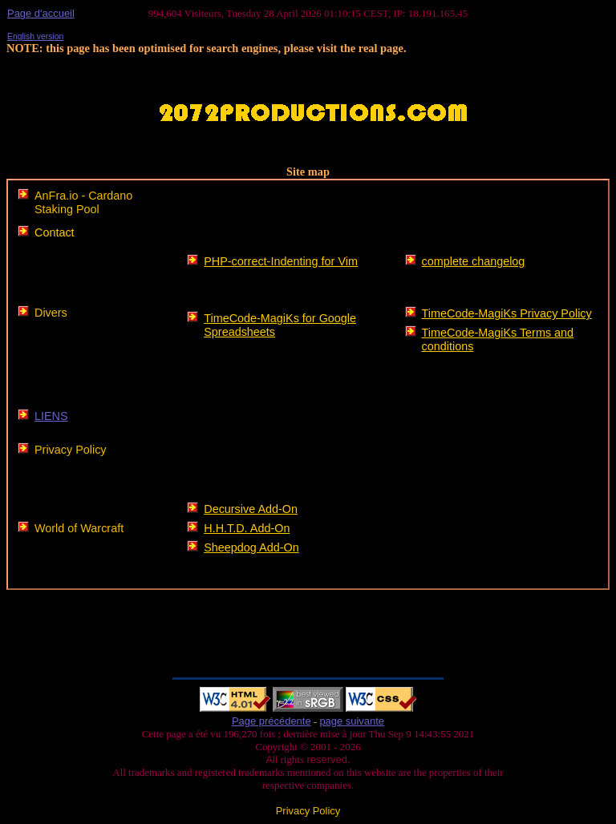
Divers (50, 312)
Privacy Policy (70, 449)
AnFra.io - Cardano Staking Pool (83, 202)
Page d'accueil (41, 13)
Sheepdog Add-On (251, 547)
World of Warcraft (79, 528)
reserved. (327, 759)
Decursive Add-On (251, 509)
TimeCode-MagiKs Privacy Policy (507, 313)
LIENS (51, 416)
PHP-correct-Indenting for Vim (281, 261)
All (272, 759)
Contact (54, 232)
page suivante (351, 721)
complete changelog (473, 261)
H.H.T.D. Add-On (247, 528)
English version (35, 36)
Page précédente (271, 721)
